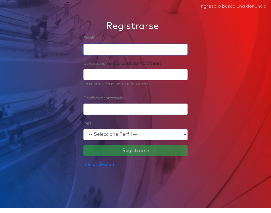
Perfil (88, 123)
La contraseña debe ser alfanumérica (117, 84)
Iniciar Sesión (98, 164)
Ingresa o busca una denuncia (232, 6)
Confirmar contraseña (104, 98)
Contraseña (94, 64)
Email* (89, 38)
